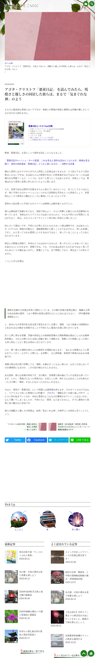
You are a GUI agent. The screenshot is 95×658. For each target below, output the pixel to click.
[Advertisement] (47, 285)
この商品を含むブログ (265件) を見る (44, 140)
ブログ (50, 393)
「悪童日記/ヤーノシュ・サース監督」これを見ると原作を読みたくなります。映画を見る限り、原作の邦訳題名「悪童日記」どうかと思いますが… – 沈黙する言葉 (47, 162)
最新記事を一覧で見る (33, 651)
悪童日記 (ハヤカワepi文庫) (40, 126)
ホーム (7, 63)
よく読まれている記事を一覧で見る (73, 655)
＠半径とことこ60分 (21, 5)
